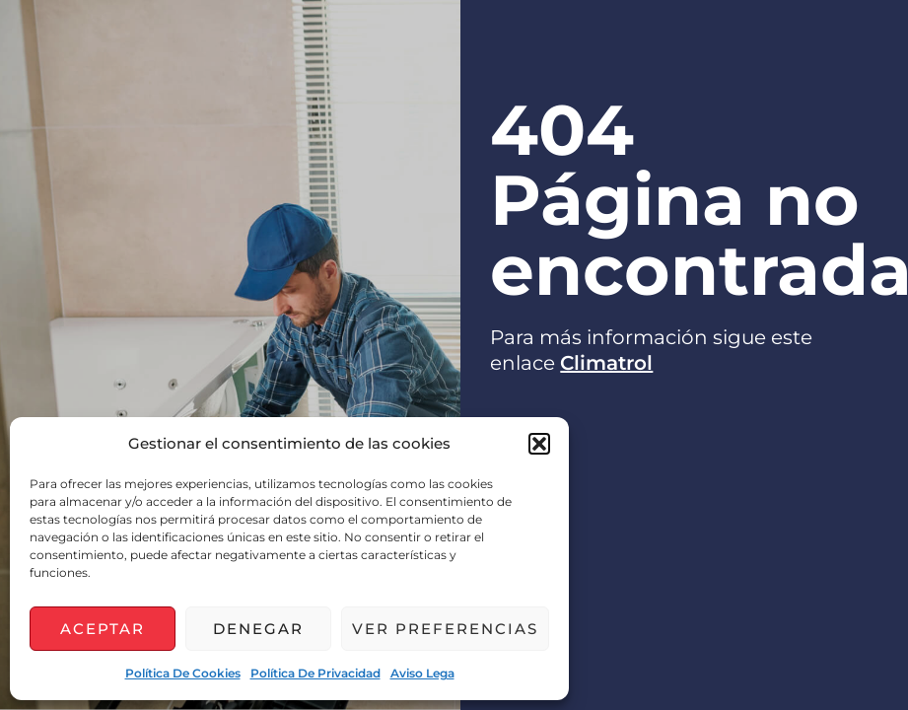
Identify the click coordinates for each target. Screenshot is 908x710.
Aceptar (102, 628)
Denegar (258, 628)
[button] (539, 444)
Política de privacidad (315, 673)
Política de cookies (183, 673)
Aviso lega (422, 673)
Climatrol (606, 363)
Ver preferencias (445, 628)
